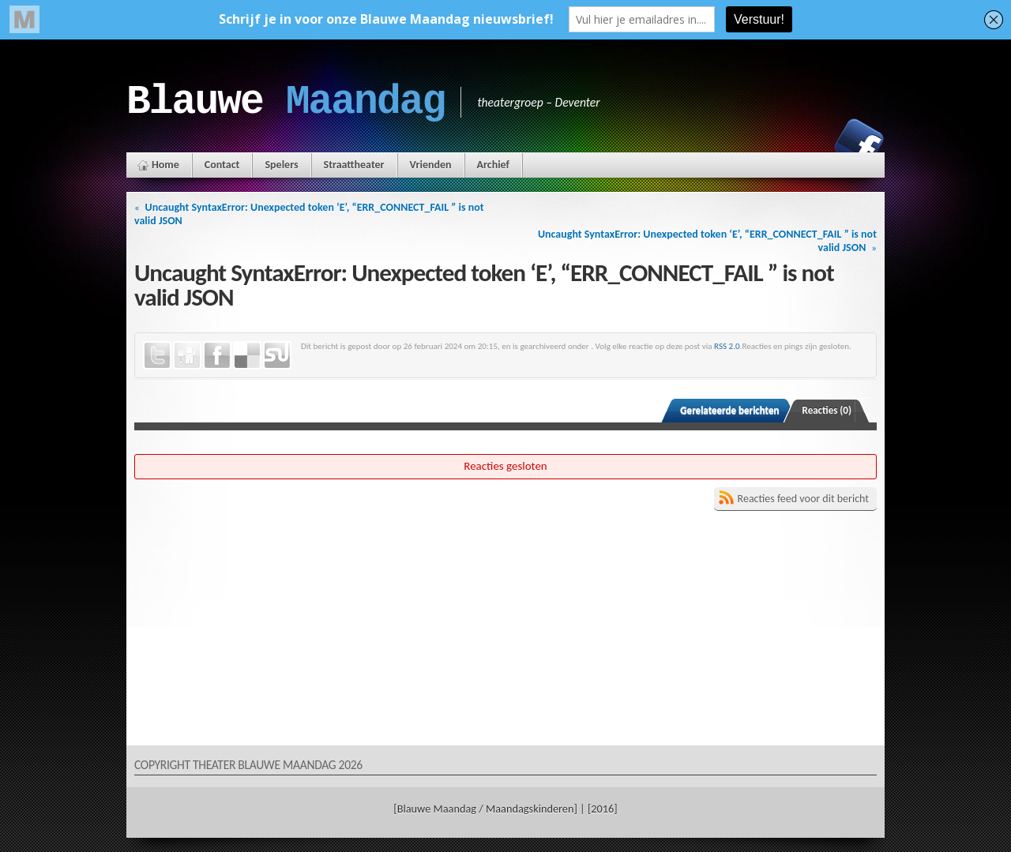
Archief (493, 164)
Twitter (157, 355)
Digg (187, 355)
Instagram (805, 143)
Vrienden (431, 164)
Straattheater (354, 164)
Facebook (859, 143)
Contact (222, 164)
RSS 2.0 (727, 345)
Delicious (247, 355)
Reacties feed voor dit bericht (803, 498)
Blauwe (285, 102)
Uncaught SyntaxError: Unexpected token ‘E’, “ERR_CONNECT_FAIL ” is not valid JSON (309, 214)
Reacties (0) (827, 410)
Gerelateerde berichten (729, 410)
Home (165, 164)
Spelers (281, 164)
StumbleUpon (277, 355)
